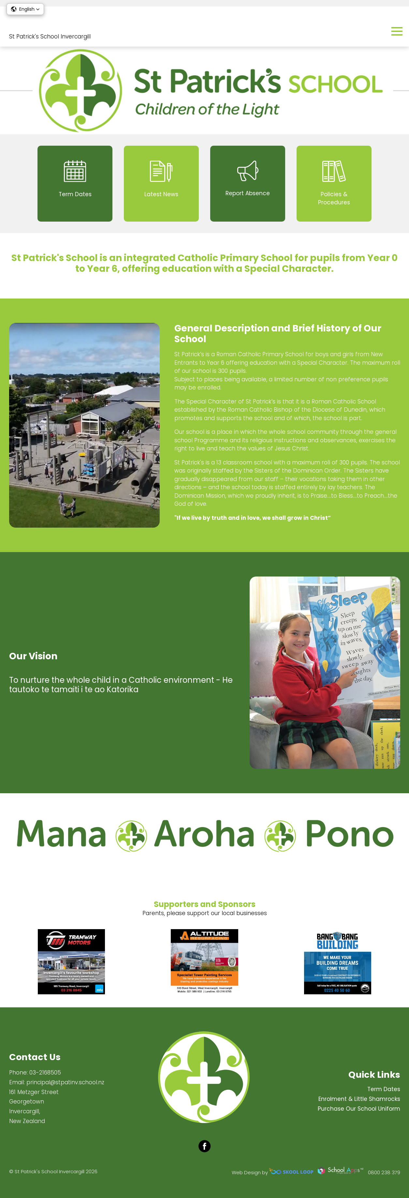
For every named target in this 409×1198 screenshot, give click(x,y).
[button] (25, 9)
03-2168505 (45, 1072)
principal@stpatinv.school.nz (65, 1082)
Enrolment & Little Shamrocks (359, 1099)
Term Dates (383, 1089)
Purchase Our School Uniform (359, 1109)
